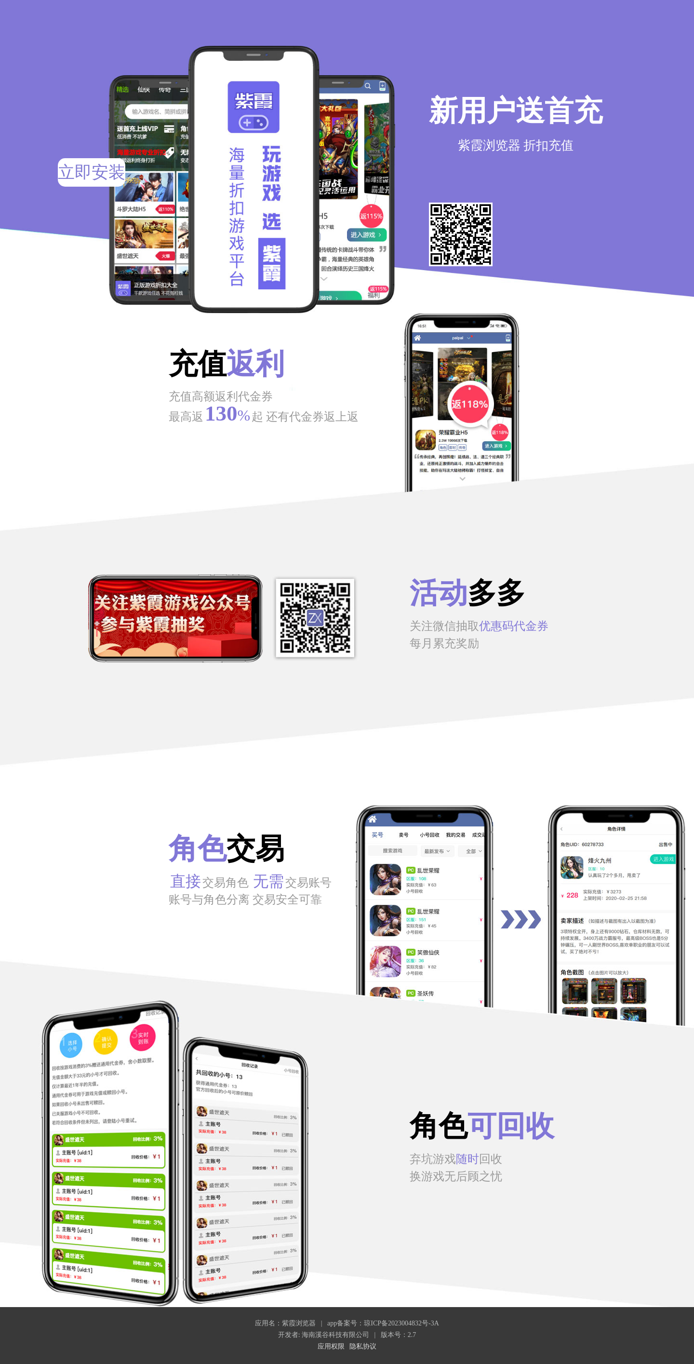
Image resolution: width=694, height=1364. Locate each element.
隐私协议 (362, 1346)
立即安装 (91, 172)
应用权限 (331, 1346)
